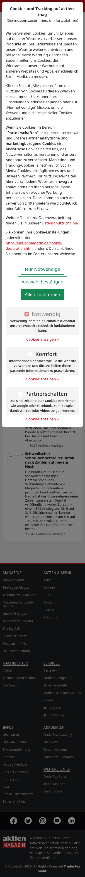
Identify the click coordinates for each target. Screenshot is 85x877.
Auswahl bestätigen (42, 282)
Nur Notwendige (42, 269)
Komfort (46, 354)
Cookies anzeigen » (42, 339)
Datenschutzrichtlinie (60, 223)
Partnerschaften (46, 393)
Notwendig (46, 314)
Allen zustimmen (42, 294)
